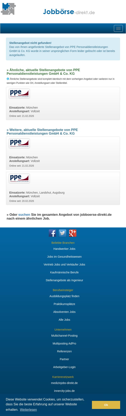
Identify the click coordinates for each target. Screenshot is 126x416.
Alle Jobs (64, 319)
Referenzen (64, 351)
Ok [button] (106, 405)
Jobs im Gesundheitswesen (64, 256)
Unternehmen (63, 329)
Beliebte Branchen (62, 242)
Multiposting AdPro (64, 343)
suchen (24, 215)
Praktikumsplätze (64, 304)
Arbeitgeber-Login (64, 367)
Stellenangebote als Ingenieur (64, 280)
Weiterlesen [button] (28, 409)
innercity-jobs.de (64, 390)
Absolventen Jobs (64, 311)
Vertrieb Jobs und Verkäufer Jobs (64, 264)
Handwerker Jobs (64, 248)
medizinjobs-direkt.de (64, 383)
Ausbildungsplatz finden (64, 296)
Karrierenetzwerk (63, 377)
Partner (64, 359)
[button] (88, 405)
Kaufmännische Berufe (64, 272)
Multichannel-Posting (64, 335)
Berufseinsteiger (63, 290)
